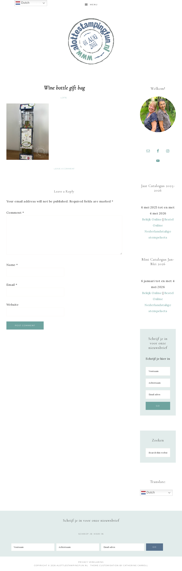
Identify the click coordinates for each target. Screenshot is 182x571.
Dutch (148, 492)
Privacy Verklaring (91, 562)
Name (12, 265)
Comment (15, 212)
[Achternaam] (158, 383)
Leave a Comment (64, 168)
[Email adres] (158, 394)
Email (11, 285)
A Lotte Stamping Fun (91, 41)
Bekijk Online (152, 219)
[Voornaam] (158, 371)
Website (12, 304)
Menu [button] (94, 4)
